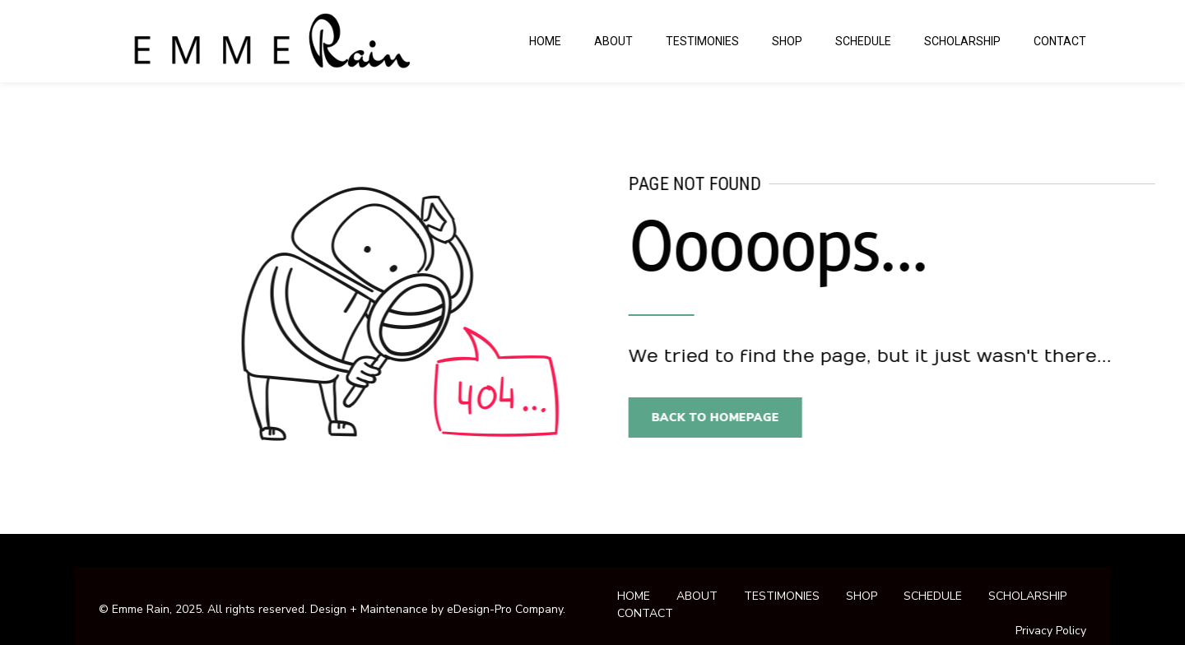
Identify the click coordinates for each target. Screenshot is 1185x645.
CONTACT (1060, 41)
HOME (545, 41)
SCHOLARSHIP (962, 41)
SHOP (787, 41)
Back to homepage (724, 417)
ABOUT (613, 41)
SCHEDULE (863, 41)
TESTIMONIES (702, 41)
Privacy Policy (1050, 630)
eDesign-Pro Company (505, 609)
